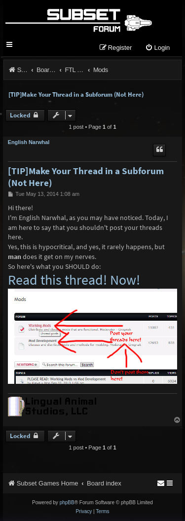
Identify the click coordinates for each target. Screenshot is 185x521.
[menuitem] (157, 48)
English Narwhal (29, 142)
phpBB (67, 502)
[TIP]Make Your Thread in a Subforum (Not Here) (76, 94)
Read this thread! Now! (74, 280)
